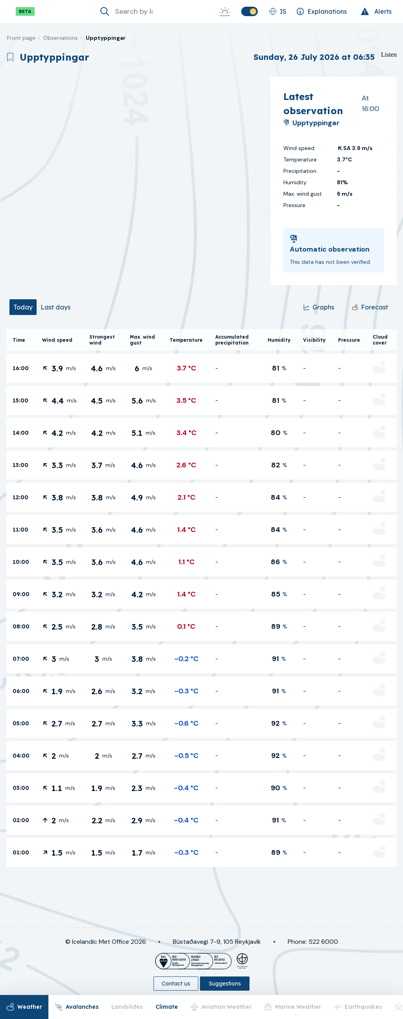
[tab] (23, 307)
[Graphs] (318, 307)
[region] (135, 181)
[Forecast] (370, 307)
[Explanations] (321, 11)
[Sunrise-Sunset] (224, 11)
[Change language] (277, 11)
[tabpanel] (201, 598)
